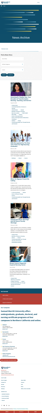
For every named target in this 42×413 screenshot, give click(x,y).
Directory (3, 386)
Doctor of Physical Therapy (17, 194)
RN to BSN (14, 114)
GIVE (35, 411)
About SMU (23, 380)
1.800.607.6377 (5, 355)
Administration (15, 109)
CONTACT (21, 411)
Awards (22, 109)
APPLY (6, 411)
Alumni (20, 158)
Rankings (14, 158)
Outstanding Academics (17, 242)
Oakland (13, 120)
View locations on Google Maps (8, 360)
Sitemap (3, 388)
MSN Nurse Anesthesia (15, 279)
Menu (38, 2)
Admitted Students (5, 394)
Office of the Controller (25, 388)
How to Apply (4, 380)
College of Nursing (15, 281)
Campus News (15, 105)
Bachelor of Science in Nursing (18, 111)
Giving (19, 120)
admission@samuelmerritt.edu (8, 356)
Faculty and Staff (5, 398)
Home (1, 5)
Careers (20, 114)
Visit (22, 384)
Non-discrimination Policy (22, 408)
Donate (2, 384)
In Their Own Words (16, 192)
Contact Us (3, 382)
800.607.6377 (5, 329)
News (4, 5)
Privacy (15, 408)
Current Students (5, 396)
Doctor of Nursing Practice (17, 116)
